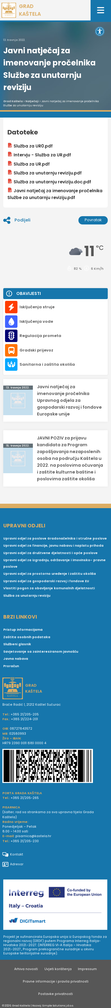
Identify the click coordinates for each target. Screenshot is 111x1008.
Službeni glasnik (17, 644)
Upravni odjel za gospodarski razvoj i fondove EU (46, 581)
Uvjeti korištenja (58, 969)
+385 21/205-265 (25, 798)
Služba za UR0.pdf (30, 146)
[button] (99, 31)
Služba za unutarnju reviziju (26, 595)
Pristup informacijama (23, 629)
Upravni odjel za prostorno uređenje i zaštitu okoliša (49, 574)
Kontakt (12, 854)
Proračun (11, 666)
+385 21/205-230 (25, 841)
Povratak (93, 220)
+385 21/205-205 (25, 714)
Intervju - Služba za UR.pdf (39, 155)
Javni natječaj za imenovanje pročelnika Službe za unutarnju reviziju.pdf (54, 193)
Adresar (12, 864)
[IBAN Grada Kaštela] (55, 766)
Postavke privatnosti (55, 994)
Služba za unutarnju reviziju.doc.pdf (49, 182)
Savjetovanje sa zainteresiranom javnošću (40, 651)
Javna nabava (15, 659)
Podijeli (16, 220)
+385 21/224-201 (24, 719)
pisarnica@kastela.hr (33, 836)
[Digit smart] (55, 905)
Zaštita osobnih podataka (26, 637)
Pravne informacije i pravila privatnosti (56, 981)
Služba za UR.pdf (28, 164)
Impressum (87, 969)
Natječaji (32, 101)
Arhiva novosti (26, 969)
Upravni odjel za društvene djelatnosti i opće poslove (50, 553)
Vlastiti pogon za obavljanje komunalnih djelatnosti (49, 588)
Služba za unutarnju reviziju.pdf (44, 173)
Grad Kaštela (13, 101)
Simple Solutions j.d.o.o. (58, 1005)
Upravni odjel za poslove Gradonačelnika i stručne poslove (55, 538)
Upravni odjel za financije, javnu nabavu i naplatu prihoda (53, 545)
